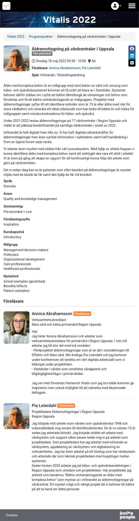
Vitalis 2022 (15, 36)
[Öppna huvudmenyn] (132, 6)
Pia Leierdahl (91, 68)
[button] (116, 6)
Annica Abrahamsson (64, 68)
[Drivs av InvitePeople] (115, 516)
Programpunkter (41, 36)
